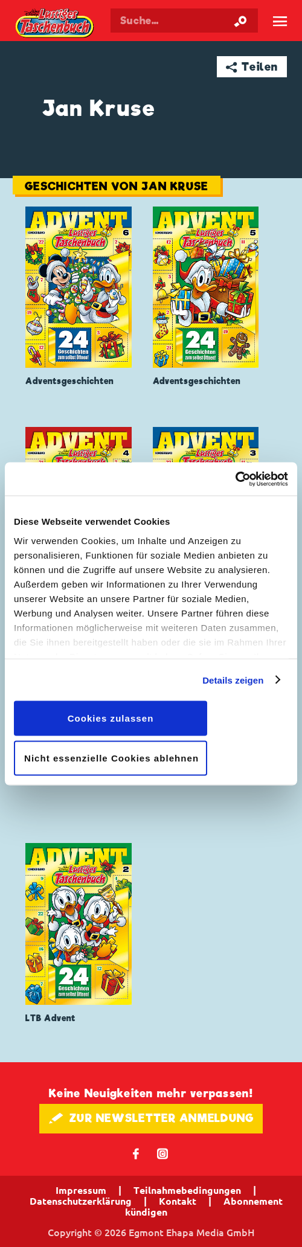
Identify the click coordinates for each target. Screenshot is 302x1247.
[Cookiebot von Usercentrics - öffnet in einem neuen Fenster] (235, 479)
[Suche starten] (240, 20)
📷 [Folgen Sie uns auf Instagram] (163, 1153)
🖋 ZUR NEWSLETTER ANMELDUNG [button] (151, 1118)
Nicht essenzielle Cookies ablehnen (111, 757)
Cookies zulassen (111, 718)
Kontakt (177, 1201)
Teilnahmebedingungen (187, 1190)
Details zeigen (232, 680)
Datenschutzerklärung (81, 1201)
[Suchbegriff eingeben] (184, 20)
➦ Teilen (252, 66)
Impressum (81, 1190)
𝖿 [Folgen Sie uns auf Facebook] (136, 1153)
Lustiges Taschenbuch (55, 24)
